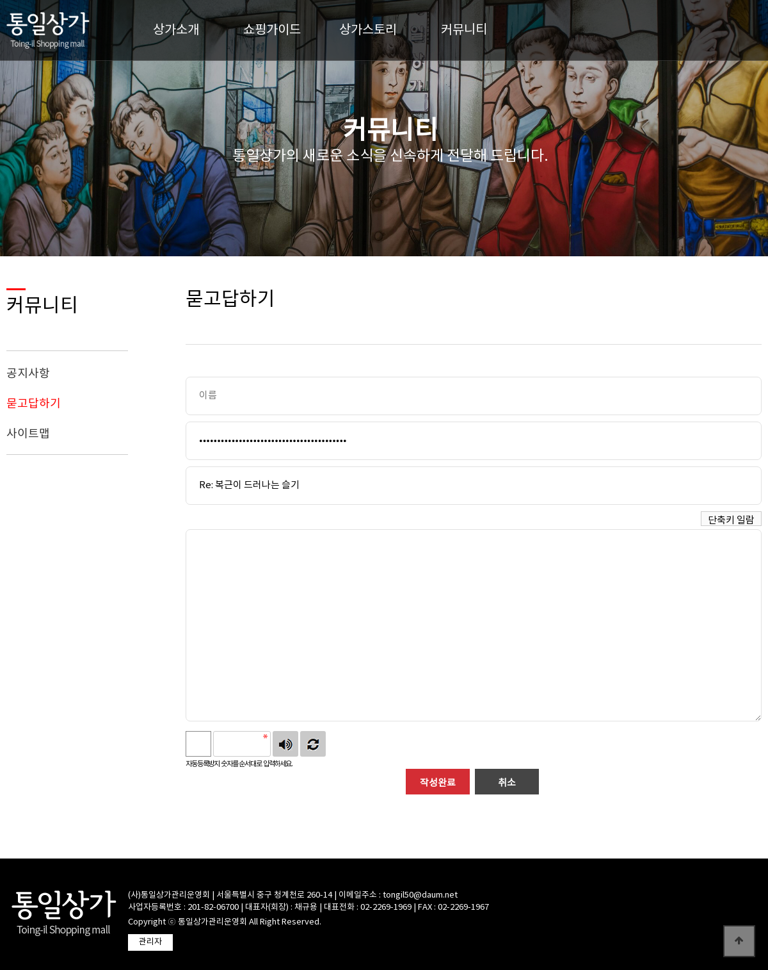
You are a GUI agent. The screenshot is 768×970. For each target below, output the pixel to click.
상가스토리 (368, 30)
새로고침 (313, 744)
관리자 (150, 942)
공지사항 (28, 374)
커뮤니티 (464, 30)
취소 (507, 783)
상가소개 (176, 30)
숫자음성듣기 (285, 744)
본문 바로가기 (0, 0)
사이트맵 (28, 434)
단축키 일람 (731, 520)
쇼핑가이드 (272, 30)
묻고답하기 (33, 404)
